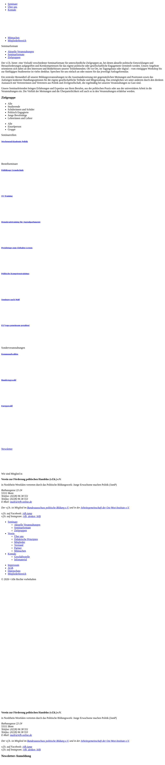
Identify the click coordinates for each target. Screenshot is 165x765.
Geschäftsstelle (22, 556)
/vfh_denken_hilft (32, 516)
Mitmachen (13, 37)
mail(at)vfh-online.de (21, 501)
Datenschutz (14, 570)
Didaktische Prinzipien (26, 539)
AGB (10, 568)
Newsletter (6, 449)
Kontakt (12, 9)
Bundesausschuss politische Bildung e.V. (48, 507)
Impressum (13, 565)
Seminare (12, 4)
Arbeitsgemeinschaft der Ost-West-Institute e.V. (105, 507)
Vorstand (18, 545)
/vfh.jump (27, 513)
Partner (18, 548)
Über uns (12, 6)
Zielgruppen (14, 57)
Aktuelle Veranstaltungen (21, 51)
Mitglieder (19, 542)
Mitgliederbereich (17, 40)
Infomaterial (20, 559)
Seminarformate (16, 54)
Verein (11, 533)
